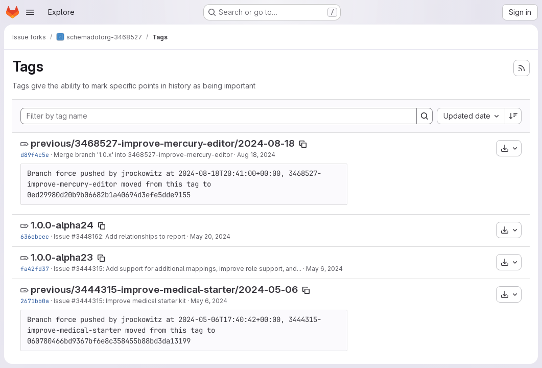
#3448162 (87, 236)
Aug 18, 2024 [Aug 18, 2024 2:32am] (256, 154)
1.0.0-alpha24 (62, 225)
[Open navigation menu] (30, 12)
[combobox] (471, 116)
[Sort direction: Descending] (513, 116)
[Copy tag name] (303, 144)
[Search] (424, 116)
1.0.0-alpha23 (62, 257)
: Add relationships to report (143, 236)
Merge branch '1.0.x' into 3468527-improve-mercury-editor (143, 154)
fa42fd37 (34, 268)
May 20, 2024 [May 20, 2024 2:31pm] (210, 236)
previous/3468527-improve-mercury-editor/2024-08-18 (163, 143)
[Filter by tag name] (218, 116)
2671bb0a (34, 301)
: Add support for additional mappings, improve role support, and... (202, 268)
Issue (63, 236)
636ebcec (34, 236)
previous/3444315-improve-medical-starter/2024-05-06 (164, 289)
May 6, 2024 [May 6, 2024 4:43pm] (209, 301)
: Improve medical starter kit (144, 301)
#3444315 (87, 268)
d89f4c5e (34, 154)
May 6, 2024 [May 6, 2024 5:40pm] (324, 268)
